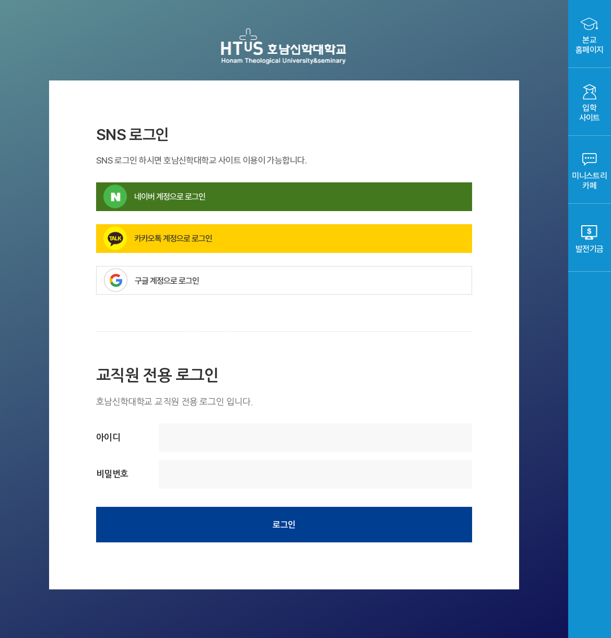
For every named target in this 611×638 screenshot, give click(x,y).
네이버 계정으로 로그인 (154, 196)
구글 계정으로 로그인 (288, 280)
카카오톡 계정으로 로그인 (157, 238)
